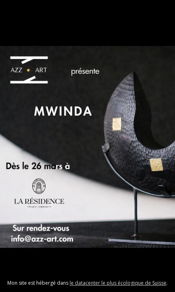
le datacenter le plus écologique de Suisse (118, 282)
